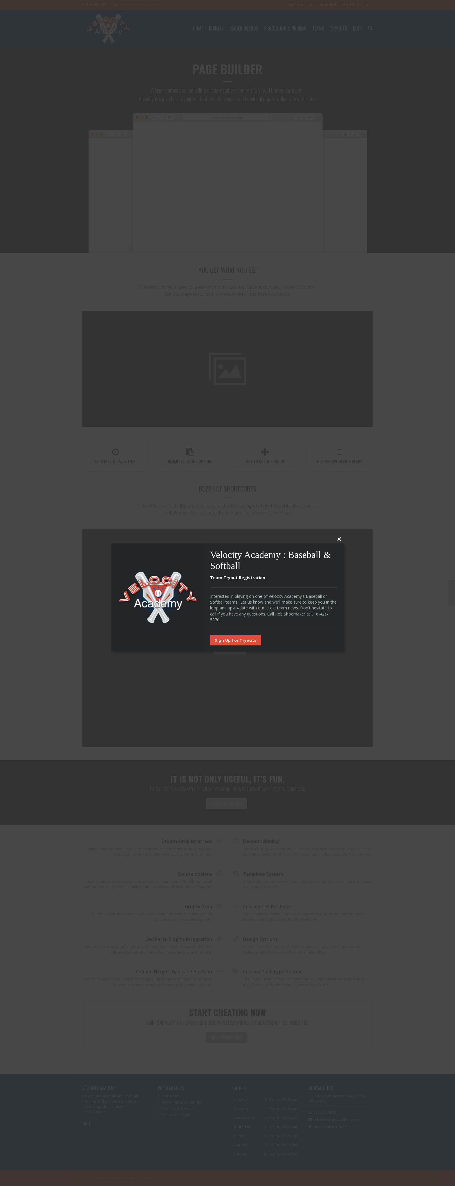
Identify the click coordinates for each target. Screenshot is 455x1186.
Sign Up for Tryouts (236, 640)
